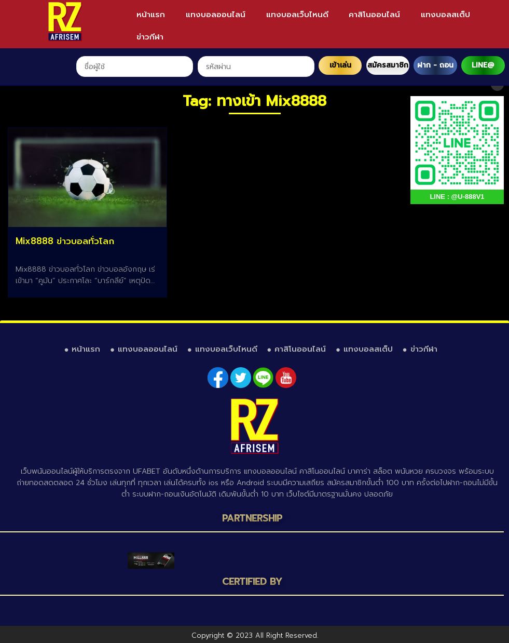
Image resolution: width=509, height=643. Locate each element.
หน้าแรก (150, 14)
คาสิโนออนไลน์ (374, 14)
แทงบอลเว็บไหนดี (297, 14)
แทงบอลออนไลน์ (215, 14)
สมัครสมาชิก (387, 65)
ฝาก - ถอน (435, 65)
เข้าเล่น (340, 65)
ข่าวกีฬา (149, 37)
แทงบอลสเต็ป (445, 14)
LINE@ (483, 65)
